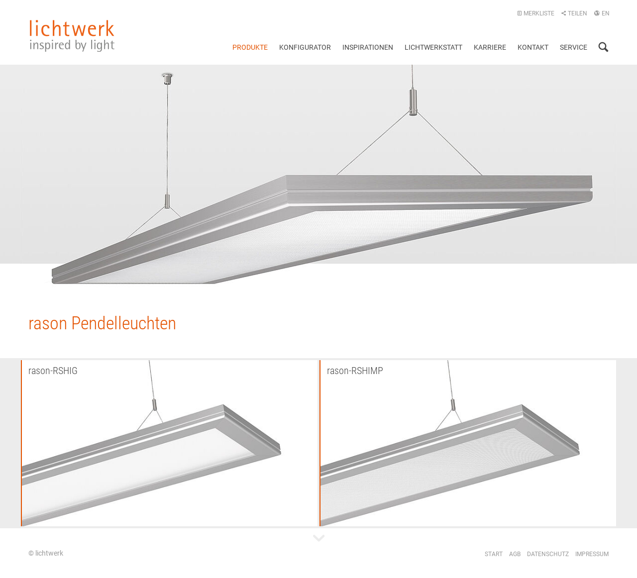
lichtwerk (72, 36)
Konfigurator (305, 47)
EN (602, 13)
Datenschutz (548, 554)
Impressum (592, 554)
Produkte (250, 47)
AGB (515, 554)
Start (494, 554)
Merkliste (535, 13)
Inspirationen (367, 47)
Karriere (490, 47)
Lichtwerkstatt (433, 47)
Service (573, 47)
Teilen (574, 13)
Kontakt (533, 47)
